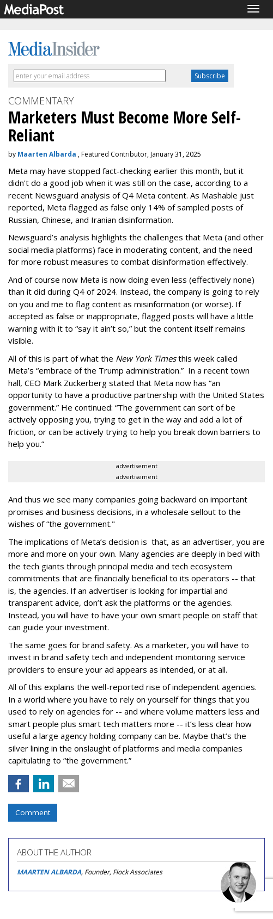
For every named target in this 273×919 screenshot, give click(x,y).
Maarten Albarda (46, 154)
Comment (32, 812)
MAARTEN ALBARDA (49, 872)
